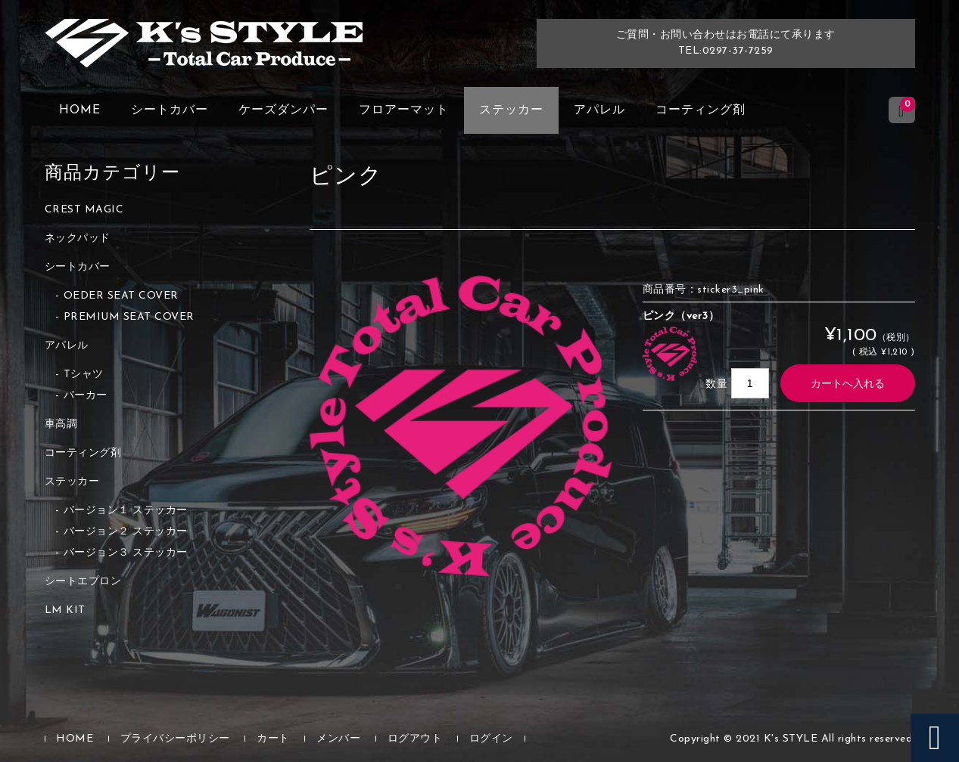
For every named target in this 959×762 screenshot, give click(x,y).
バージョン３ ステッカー (126, 553)
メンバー (338, 739)
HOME (80, 110)
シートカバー (169, 110)
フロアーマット (404, 110)
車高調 (61, 424)
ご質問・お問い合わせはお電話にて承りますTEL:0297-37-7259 (726, 43)
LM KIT (65, 610)
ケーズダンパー (283, 110)
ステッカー (511, 110)
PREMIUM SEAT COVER (129, 317)
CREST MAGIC (84, 209)
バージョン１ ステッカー (126, 510)
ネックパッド (78, 238)
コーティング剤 (700, 110)
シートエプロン (83, 581)
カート (273, 739)
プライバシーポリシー (175, 739)
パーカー (85, 395)
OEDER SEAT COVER (121, 296)
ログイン (491, 739)
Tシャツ (84, 374)
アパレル (599, 110)
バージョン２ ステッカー (126, 531)
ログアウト (415, 739)
